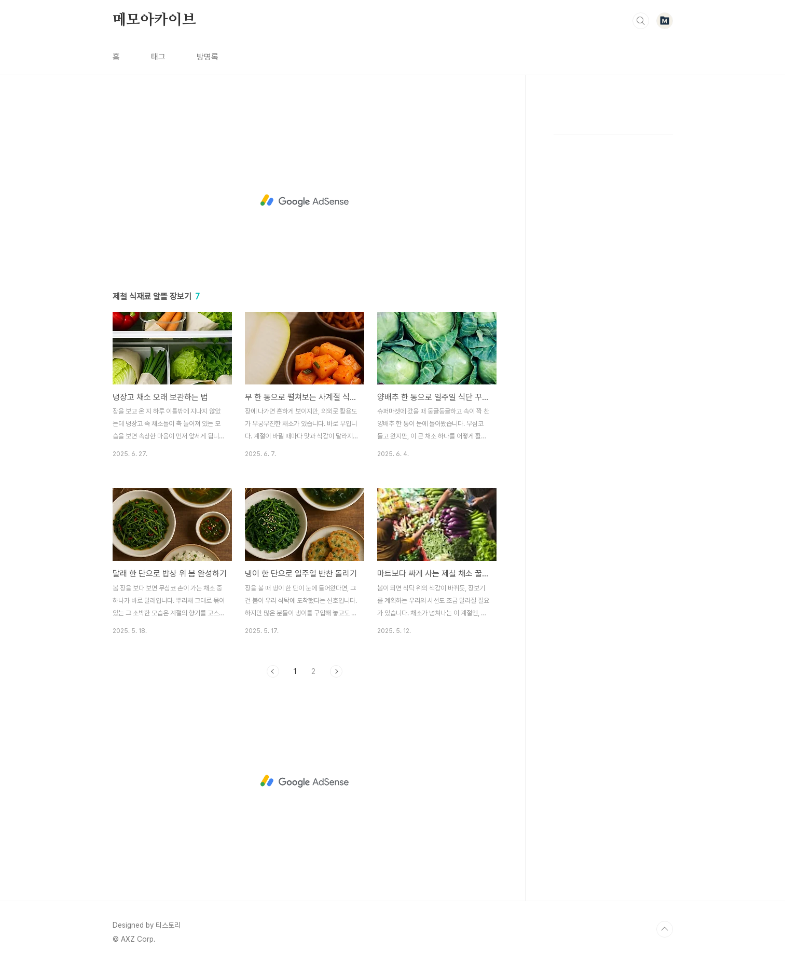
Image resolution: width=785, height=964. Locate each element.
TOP (664, 929)
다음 (336, 671)
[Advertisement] (305, 200)
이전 (273, 671)
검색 (641, 21)
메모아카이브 (154, 20)
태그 (158, 57)
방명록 (207, 57)
